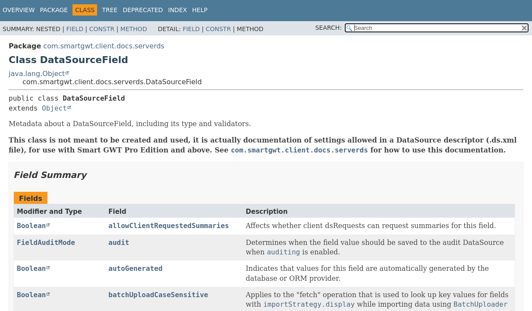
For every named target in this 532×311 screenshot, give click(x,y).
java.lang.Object (37, 74)
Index (177, 9)
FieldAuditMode (46, 242)
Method (133, 28)
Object (54, 108)
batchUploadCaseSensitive (158, 295)
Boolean (31, 226)
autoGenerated (135, 268)
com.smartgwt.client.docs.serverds (103, 46)
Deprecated (143, 9)
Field (75, 28)
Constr (101, 28)
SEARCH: (328, 27)
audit (118, 242)
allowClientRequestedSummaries (168, 226)
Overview (19, 9)
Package (54, 9)
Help (200, 9)
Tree (109, 9)
